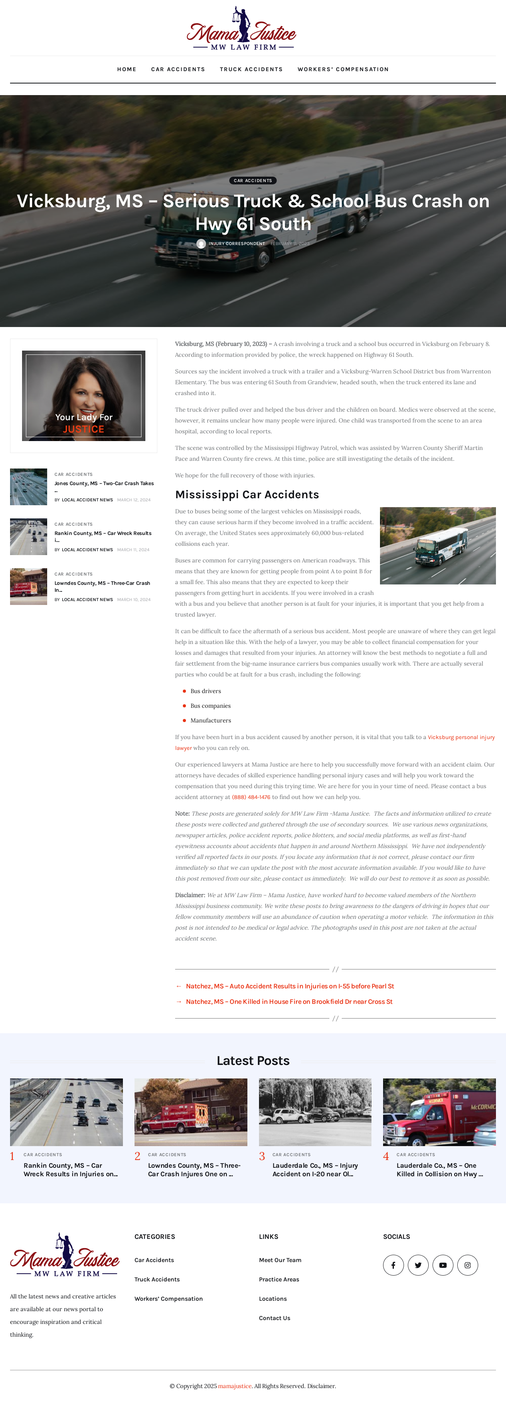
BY (83, 500)
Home (127, 69)
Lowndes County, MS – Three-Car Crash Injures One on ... (194, 1169)
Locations (273, 1298)
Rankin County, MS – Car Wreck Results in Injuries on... (71, 1169)
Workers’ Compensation (343, 69)
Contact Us (274, 1318)
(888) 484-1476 (251, 797)
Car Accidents (178, 69)
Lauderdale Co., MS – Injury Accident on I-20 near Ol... (315, 1169)
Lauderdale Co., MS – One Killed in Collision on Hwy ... (440, 1169)
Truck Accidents (251, 69)
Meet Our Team (280, 1260)
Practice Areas (279, 1279)
